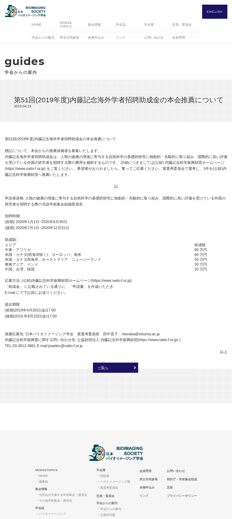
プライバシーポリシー (182, 470)
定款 (170, 462)
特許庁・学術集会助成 (182, 453)
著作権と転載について (54, 500)
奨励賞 (104, 450)
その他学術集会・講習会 (55, 475)
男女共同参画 (69, 39)
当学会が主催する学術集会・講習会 (63, 469)
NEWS (43, 450)
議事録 (43, 456)
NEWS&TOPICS (46, 444)
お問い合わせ (154, 39)
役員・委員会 (182, 26)
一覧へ (103, 369)
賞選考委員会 (109, 462)
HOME (36, 26)
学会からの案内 (110, 483)
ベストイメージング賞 (115, 456)
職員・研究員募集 (112, 495)
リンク (121, 39)
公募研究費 (107, 489)
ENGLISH (214, 11)
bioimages (46, 494)
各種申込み (96, 39)
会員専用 (178, 39)
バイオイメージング (52, 488)
